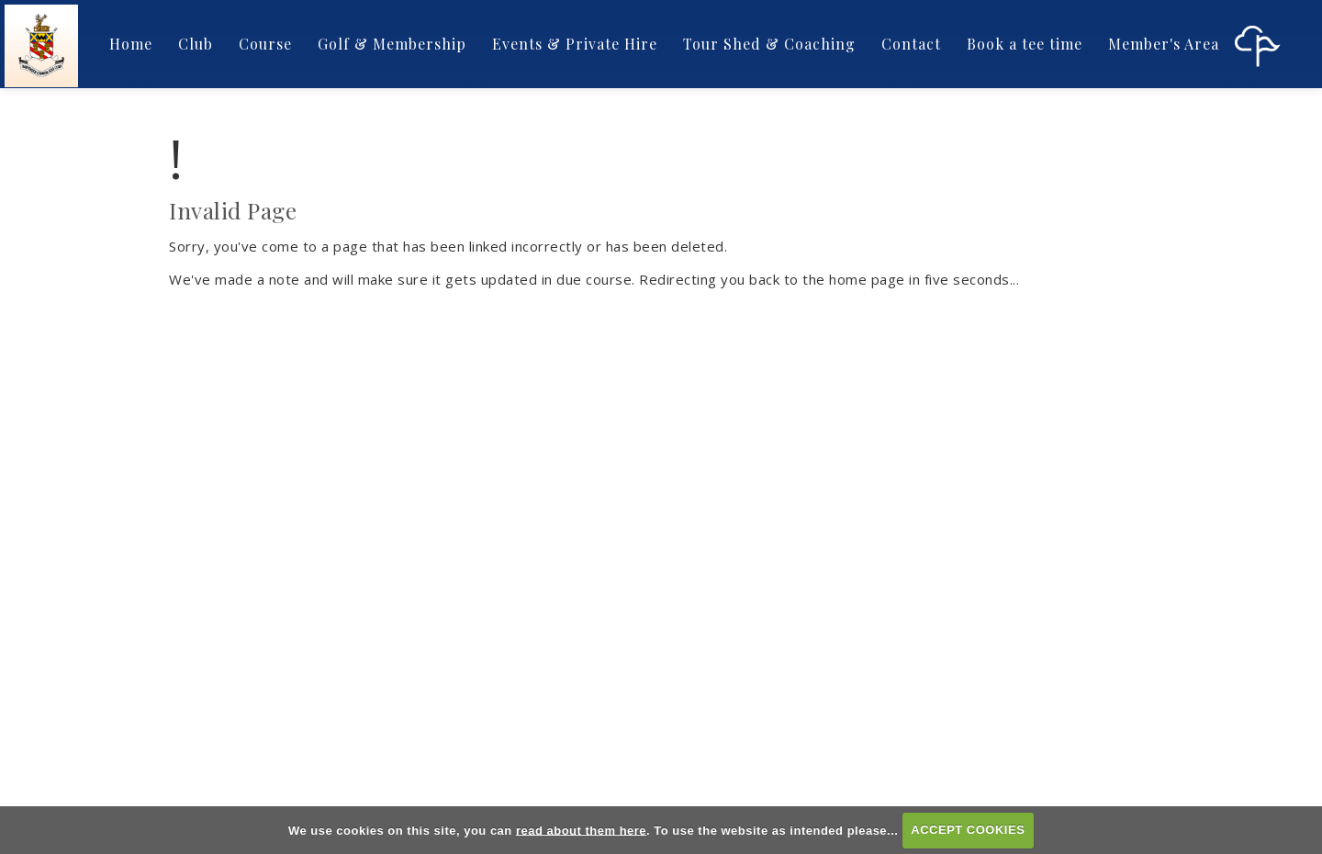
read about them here (581, 830)
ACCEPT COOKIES (968, 830)
